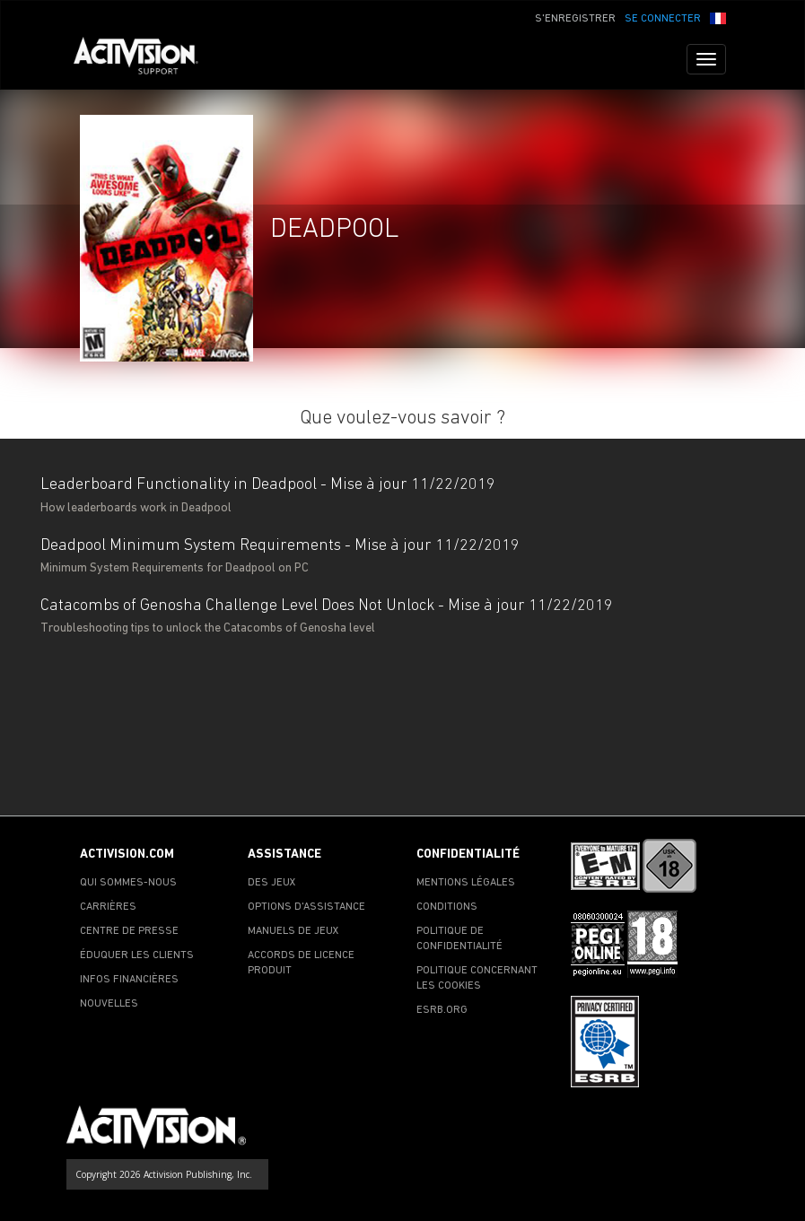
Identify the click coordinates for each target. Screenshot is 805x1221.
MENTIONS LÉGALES (465, 882)
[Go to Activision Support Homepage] (144, 59)
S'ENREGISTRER (575, 18)
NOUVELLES (109, 1004)
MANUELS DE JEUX (293, 931)
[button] (718, 17)
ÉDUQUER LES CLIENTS (137, 955)
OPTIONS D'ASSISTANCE (306, 907)
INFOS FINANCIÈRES (129, 979)
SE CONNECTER (663, 18)
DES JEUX (272, 882)
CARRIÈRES (108, 907)
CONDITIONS (446, 907)
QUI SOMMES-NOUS (128, 882)
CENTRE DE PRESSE (129, 931)
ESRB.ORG (442, 1010)
